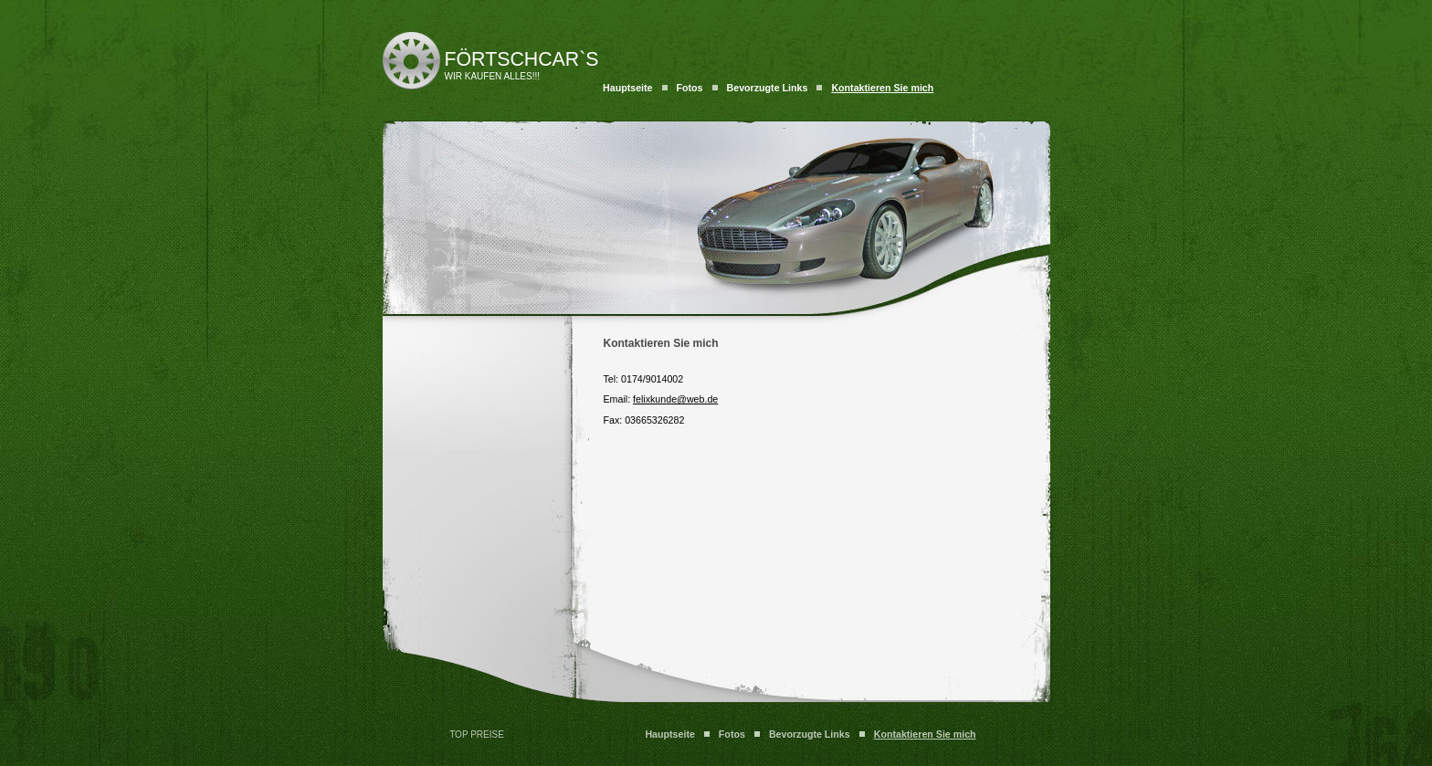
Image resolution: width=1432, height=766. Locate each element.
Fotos (690, 87)
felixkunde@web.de (675, 398)
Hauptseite (627, 87)
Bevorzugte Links (767, 87)
